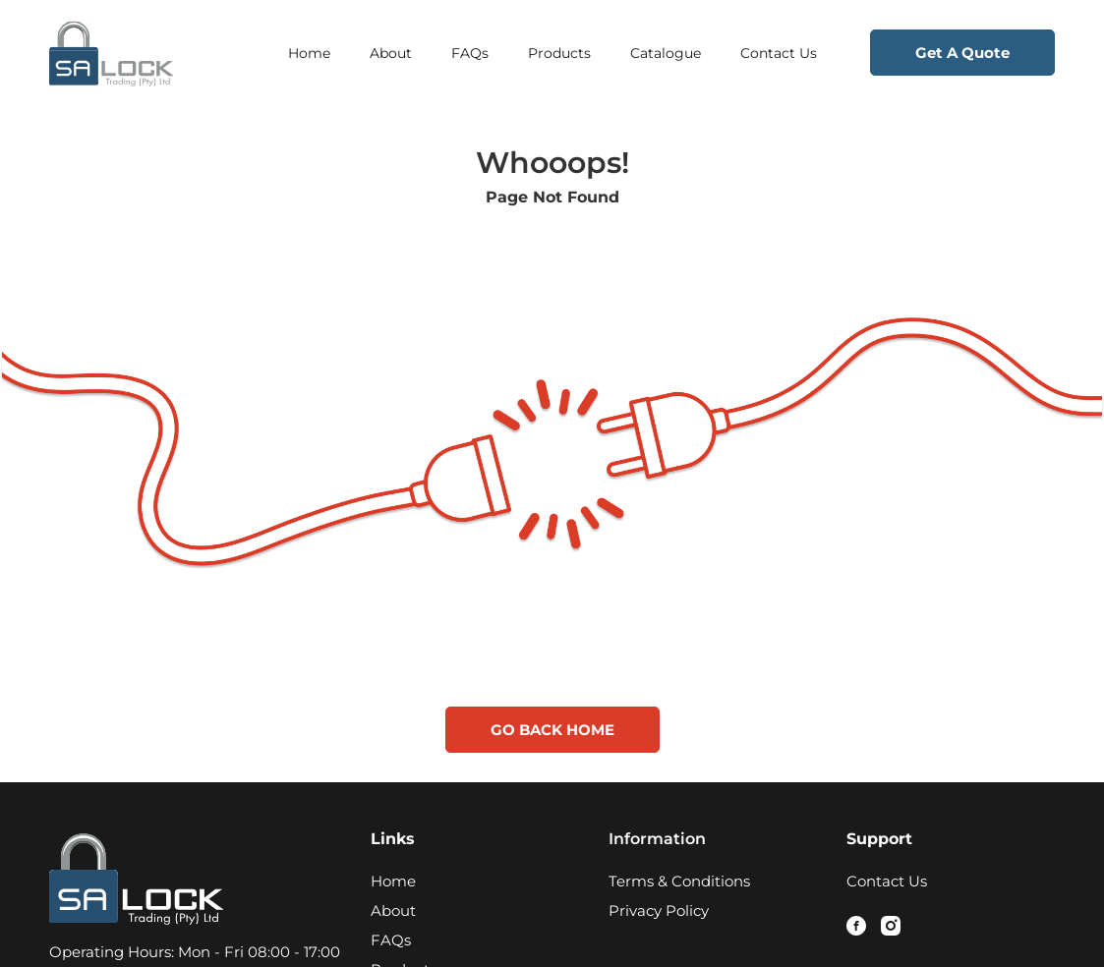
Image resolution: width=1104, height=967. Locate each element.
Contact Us (778, 53)
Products (559, 53)
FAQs (470, 53)
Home (309, 53)
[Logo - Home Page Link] (153, 53)
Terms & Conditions (679, 881)
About (391, 53)
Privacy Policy (659, 910)
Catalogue (665, 53)
